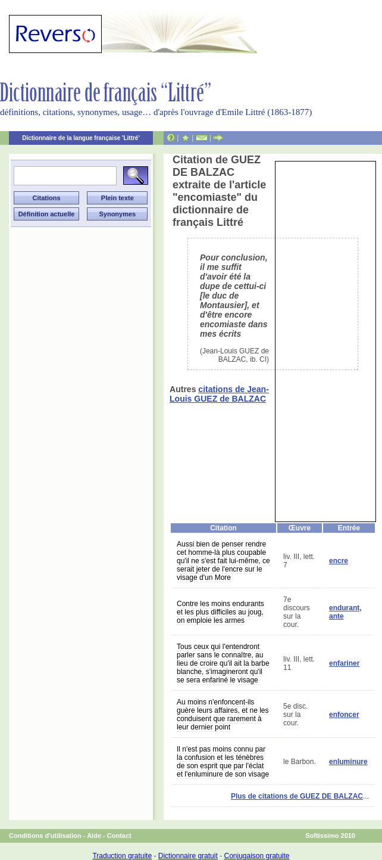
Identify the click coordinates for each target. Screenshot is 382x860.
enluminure (348, 761)
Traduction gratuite (122, 856)
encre (338, 561)
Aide (94, 835)
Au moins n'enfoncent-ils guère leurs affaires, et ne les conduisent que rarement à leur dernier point (223, 714)
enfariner (344, 663)
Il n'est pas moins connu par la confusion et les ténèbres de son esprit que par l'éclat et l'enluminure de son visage (223, 761)
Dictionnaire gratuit (188, 856)
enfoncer (344, 714)
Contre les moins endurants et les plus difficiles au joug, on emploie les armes (220, 612)
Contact (119, 835)
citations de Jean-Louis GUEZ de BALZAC (219, 393)
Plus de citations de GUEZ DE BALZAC (297, 796)
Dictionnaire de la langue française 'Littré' (81, 138)
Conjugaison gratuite (256, 856)
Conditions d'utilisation (45, 835)
